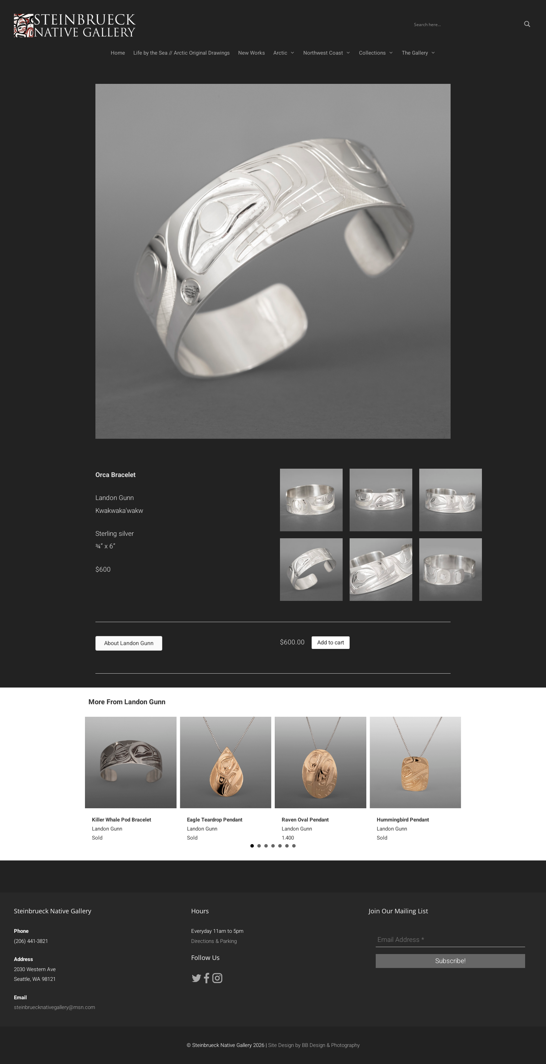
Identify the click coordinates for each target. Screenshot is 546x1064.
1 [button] (252, 846)
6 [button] (287, 846)
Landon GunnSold (121, 829)
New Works (251, 53)
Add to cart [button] (330, 642)
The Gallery (421, 53)
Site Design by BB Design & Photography (314, 1045)
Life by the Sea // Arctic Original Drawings (181, 53)
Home (118, 53)
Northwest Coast (329, 53)
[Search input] (466, 24)
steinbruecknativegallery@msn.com (54, 1007)
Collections (378, 53)
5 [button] (280, 846)
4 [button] (273, 846)
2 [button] (259, 846)
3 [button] (266, 846)
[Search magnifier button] (527, 24)
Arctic (286, 53)
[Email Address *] (450, 940)
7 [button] (294, 846)
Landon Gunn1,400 (305, 829)
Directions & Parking (214, 941)
